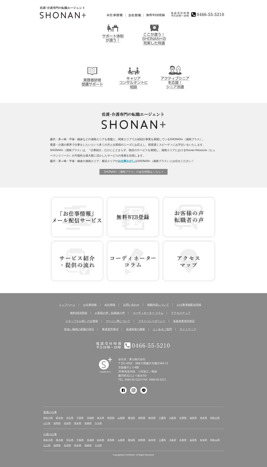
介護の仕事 (50, 434)
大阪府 (172, 417)
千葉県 (80, 417)
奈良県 (203, 417)
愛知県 (131, 417)
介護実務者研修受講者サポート (92, 76)
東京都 (59, 417)
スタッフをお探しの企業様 (81, 321)
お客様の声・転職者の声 (110, 313)
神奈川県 (48, 417)
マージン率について (118, 321)
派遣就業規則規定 (184, 321)
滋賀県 (193, 417)
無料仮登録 (155, 15)
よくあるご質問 (162, 329)
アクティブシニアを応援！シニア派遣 (175, 76)
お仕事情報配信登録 (189, 305)
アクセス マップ (189, 261)
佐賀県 (67, 423)
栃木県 (100, 417)
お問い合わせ (131, 305)
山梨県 (121, 417)
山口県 (46, 423)
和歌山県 (215, 417)
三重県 (162, 417)
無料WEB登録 (133, 217)
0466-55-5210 (133, 379)
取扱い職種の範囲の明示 (79, 329)
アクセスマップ (180, 313)
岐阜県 (152, 417)
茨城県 (90, 417)
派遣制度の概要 (135, 329)
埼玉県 (69, 417)
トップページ (67, 305)
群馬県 (110, 417)
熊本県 (77, 423)
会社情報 (134, 15)
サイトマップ (188, 329)
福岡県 (57, 423)
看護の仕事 (50, 412)
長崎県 (88, 423)
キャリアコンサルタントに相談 (133, 76)
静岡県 (141, 417)
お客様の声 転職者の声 (189, 217)
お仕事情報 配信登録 (77, 217)
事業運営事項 (110, 329)
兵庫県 (182, 417)
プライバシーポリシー (151, 321)
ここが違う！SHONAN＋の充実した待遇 (154, 32)
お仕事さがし (126, 161)
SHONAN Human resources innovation (105, 365)
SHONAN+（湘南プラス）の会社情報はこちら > (133, 171)
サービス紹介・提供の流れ (77, 261)
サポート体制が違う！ (113, 32)
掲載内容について (158, 305)
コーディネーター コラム (133, 261)
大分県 (98, 423)
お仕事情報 (115, 15)
